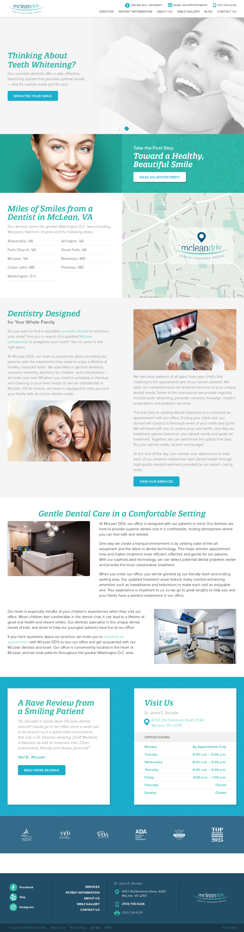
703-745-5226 (226, 5)
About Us (165, 12)
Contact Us (227, 12)
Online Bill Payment (146, 5)
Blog (208, 12)
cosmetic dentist (74, 331)
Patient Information (135, 12)
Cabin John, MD (21, 267)
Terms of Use (58, 927)
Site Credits (229, 927)
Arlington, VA (72, 241)
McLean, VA (18, 258)
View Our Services (156, 481)
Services (106, 12)
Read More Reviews (41, 770)
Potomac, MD (72, 267)
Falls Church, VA (22, 250)
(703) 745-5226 (133, 904)
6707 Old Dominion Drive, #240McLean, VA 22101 (144, 894)
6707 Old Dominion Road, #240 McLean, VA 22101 (178, 723)
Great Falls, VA (74, 250)
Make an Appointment (160, 177)
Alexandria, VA (20, 241)
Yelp (22, 897)
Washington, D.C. (22, 276)
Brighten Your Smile (33, 96)
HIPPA (108, 927)
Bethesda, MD (73, 258)
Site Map (95, 927)
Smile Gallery (188, 12)
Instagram (26, 907)
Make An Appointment (190, 5)
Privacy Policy (78, 927)
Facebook (26, 887)
